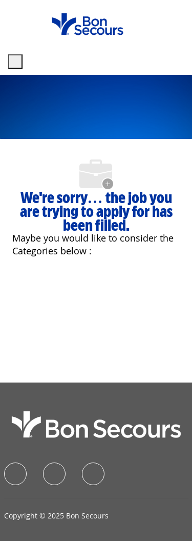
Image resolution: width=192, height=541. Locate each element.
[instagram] (93, 474)
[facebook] (15, 474)
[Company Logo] (87, 23)
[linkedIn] (54, 474)
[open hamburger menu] (15, 61)
